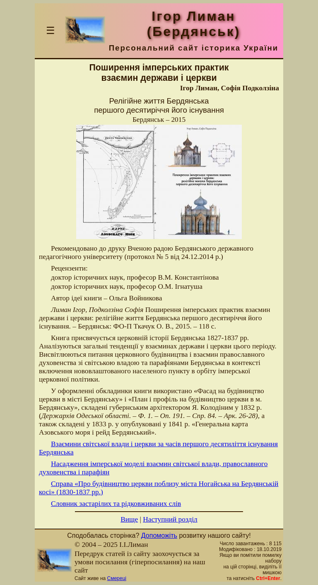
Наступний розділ (170, 519)
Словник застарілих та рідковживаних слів (116, 504)
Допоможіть (159, 535)
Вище (129, 519)
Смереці (116, 578)
